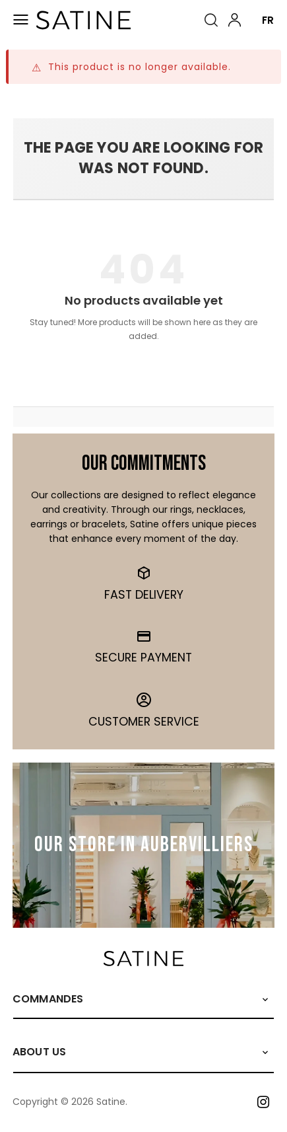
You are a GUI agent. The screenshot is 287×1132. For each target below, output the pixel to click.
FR (268, 20)
